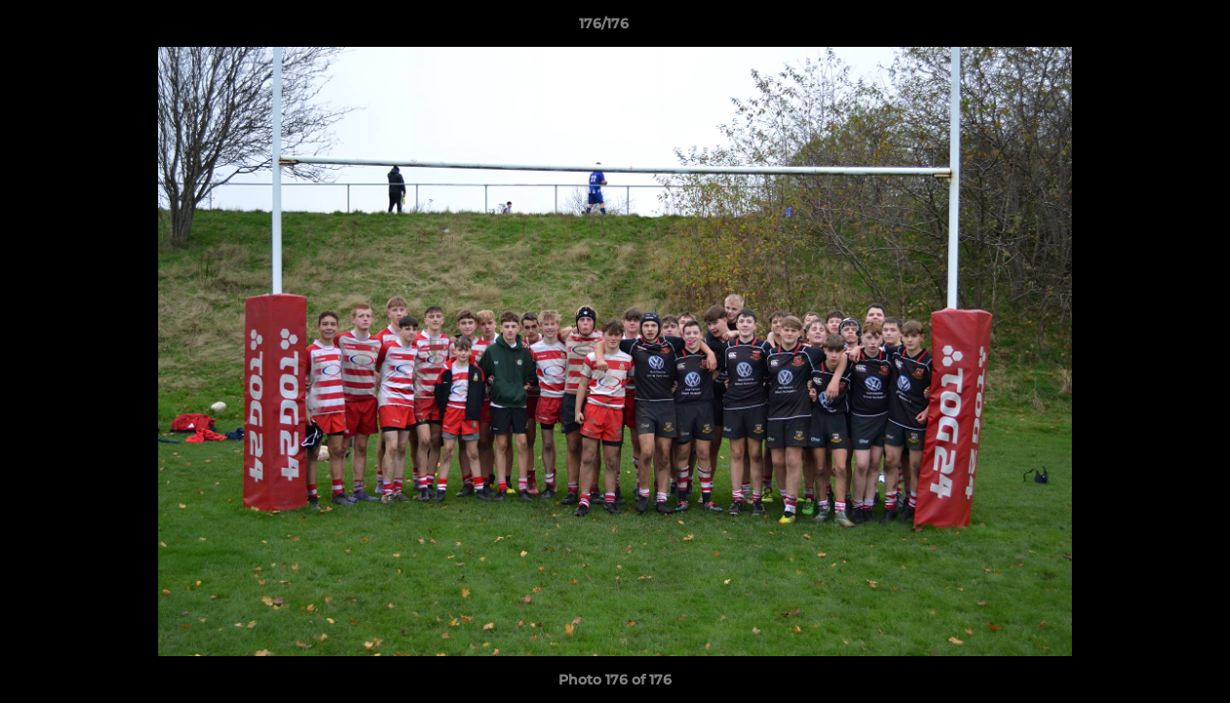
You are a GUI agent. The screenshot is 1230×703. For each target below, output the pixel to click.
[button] (1148, 28)
